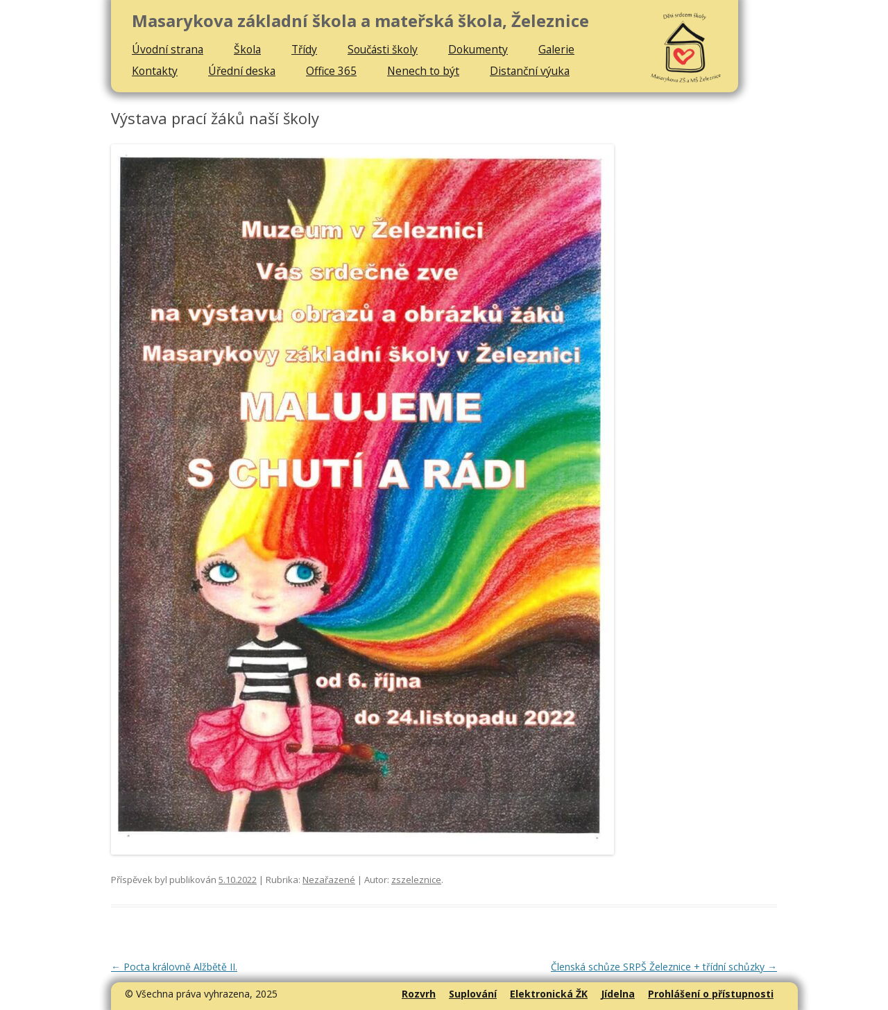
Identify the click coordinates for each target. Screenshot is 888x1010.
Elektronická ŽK (549, 993)
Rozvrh (419, 993)
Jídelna (618, 993)
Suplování (473, 993)
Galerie (556, 49)
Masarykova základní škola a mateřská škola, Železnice (360, 21)
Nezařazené (328, 879)
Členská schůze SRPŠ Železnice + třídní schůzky (664, 966)
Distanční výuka (530, 70)
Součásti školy (383, 49)
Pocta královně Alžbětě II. (174, 966)
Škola (247, 49)
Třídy (304, 49)
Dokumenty (478, 49)
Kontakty (155, 70)
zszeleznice (416, 879)
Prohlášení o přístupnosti (711, 993)
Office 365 (331, 70)
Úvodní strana (167, 49)
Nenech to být (423, 70)
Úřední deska (241, 70)
